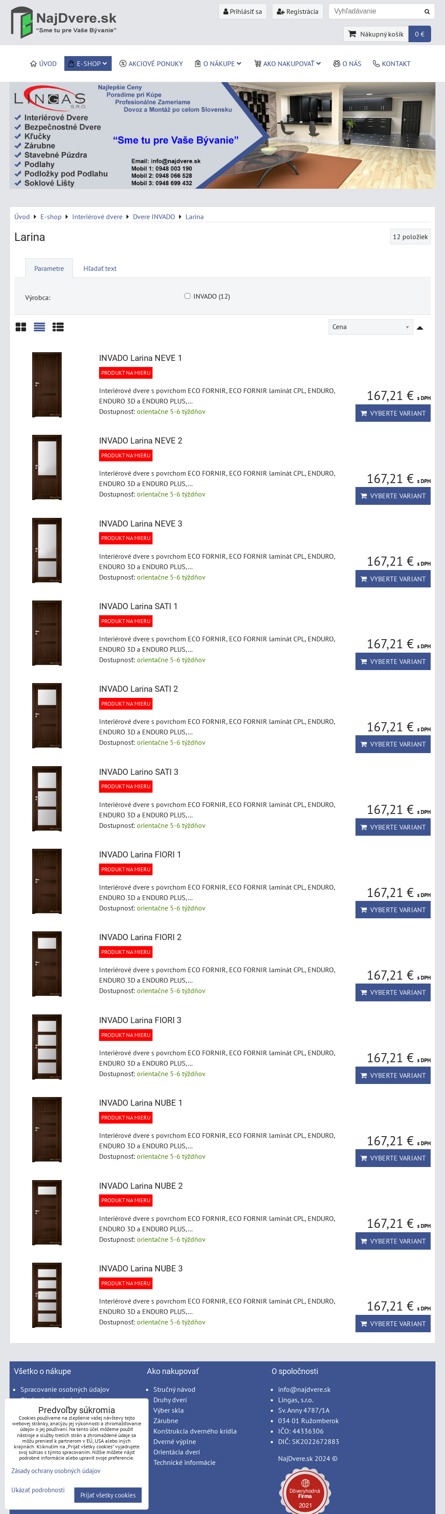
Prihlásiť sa (242, 11)
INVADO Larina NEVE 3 (141, 524)
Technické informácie (184, 1462)
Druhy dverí (170, 1399)
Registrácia (298, 11)
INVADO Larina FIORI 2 (140, 937)
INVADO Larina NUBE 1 (141, 1103)
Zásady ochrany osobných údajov (55, 1471)
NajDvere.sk (295, 1458)
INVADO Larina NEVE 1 (141, 358)
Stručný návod (174, 1389)
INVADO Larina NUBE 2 (141, 1186)
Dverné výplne (174, 1441)
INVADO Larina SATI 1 (138, 606)
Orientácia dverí (176, 1451)
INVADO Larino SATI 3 (139, 772)
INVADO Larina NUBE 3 (141, 1269)
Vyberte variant (393, 413)
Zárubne (165, 1420)
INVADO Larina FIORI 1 (140, 855)
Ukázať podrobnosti (38, 1490)
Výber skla (168, 1410)
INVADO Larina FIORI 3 (140, 1020)
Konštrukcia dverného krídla (195, 1431)
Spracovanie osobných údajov (65, 1389)
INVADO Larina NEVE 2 (141, 441)
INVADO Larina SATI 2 (138, 689)
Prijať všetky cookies (108, 1495)
